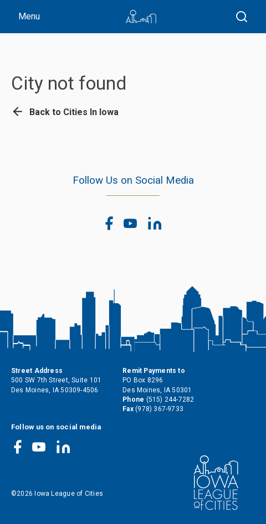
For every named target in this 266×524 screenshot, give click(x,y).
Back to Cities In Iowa (65, 112)
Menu (29, 16)
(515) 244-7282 (170, 399)
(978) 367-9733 (159, 409)
